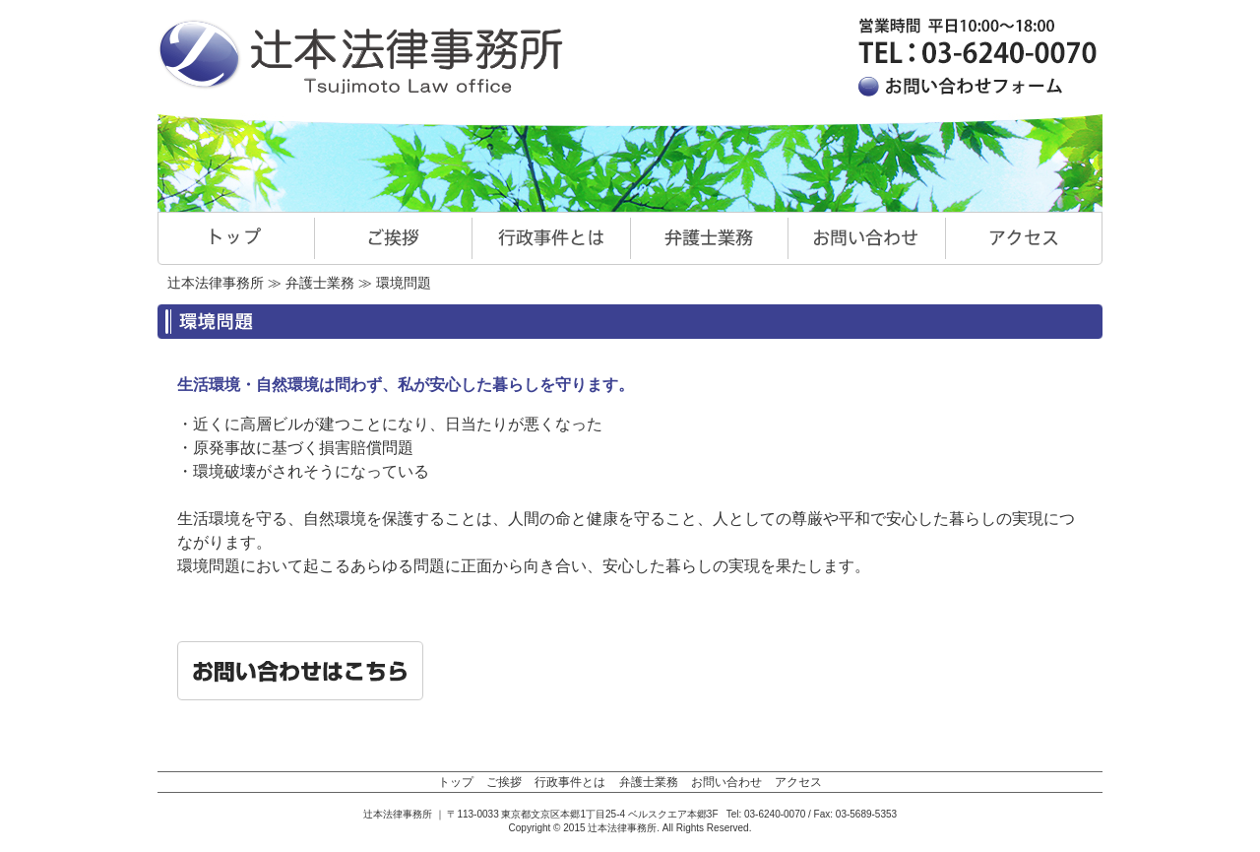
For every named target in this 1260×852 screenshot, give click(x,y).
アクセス (798, 782)
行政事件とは (570, 782)
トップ (455, 782)
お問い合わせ (726, 782)
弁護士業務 (319, 283)
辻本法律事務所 (215, 283)
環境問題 (403, 283)
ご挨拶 (504, 782)
